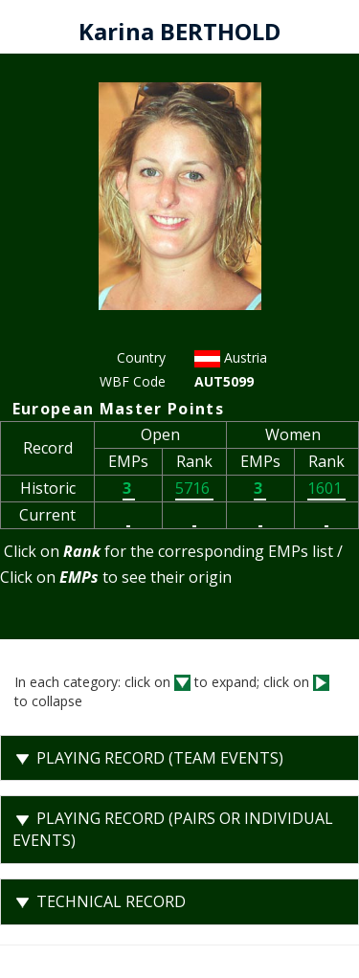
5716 (194, 488)
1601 (326, 488)
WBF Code (133, 381)
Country (141, 357)
